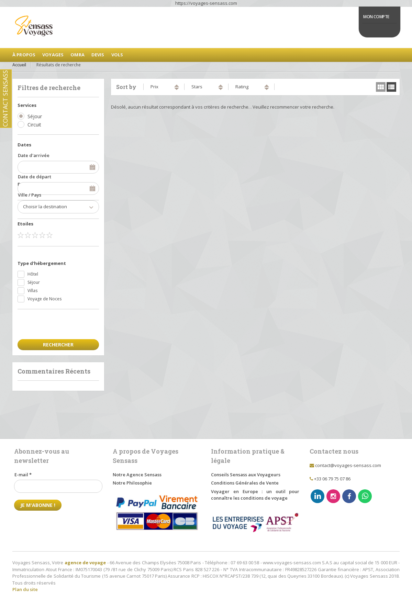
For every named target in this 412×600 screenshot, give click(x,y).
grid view (381, 87)
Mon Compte (376, 17)
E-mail (23, 474)
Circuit (34, 124)
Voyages (53, 55)
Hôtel (32, 274)
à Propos (23, 55)
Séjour (34, 116)
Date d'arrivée (33, 155)
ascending (176, 86)
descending (176, 89)
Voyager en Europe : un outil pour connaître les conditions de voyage (255, 494)
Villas (32, 290)
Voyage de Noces (44, 299)
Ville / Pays (29, 195)
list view (391, 87)
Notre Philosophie (132, 483)
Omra (77, 55)
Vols (117, 55)
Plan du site (25, 589)
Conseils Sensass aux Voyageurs (245, 474)
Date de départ (34, 177)
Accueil (19, 65)
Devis (97, 55)
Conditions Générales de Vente (245, 483)
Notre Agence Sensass (137, 474)
